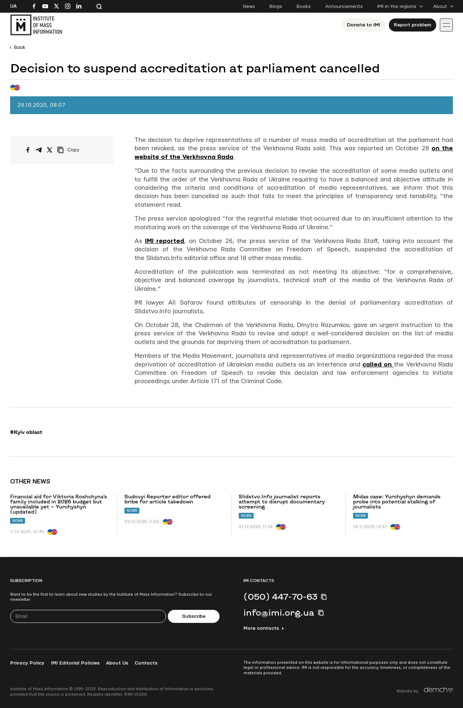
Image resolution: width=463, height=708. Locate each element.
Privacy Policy (27, 663)
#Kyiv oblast (26, 432)
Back (19, 47)
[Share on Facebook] (28, 150)
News (249, 6)
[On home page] (36, 24)
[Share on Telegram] (38, 150)
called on (378, 364)
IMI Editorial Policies (75, 663)
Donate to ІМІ (363, 25)
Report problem (412, 25)
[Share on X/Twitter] (49, 150)
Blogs (275, 6)
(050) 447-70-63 (280, 596)
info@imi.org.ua (278, 612)
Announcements (344, 6)
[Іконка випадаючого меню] (446, 25)
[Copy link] (78, 150)
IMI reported (164, 241)
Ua (13, 6)
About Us (117, 663)
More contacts (261, 628)
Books (304, 6)
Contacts (146, 663)
